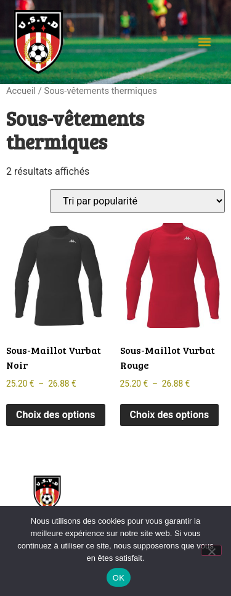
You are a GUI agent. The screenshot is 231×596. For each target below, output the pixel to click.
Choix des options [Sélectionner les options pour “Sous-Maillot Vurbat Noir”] (55, 415)
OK (118, 577)
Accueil (21, 90)
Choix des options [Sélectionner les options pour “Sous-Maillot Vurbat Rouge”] (169, 415)
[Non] (211, 550)
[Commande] (137, 201)
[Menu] (204, 42)
